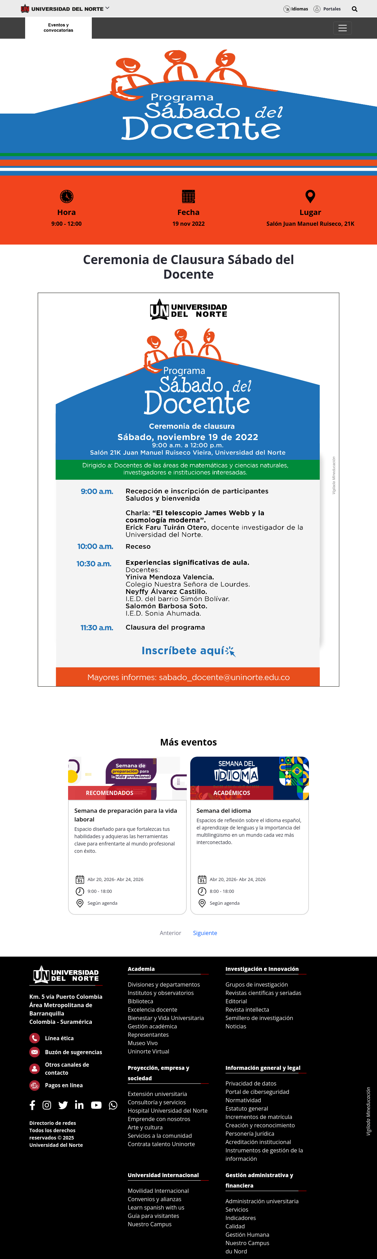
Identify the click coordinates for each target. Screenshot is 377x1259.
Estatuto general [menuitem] (247, 1108)
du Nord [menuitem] (236, 1251)
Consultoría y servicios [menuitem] (157, 1102)
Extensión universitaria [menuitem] (157, 1094)
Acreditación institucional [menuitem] (258, 1142)
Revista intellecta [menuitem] (247, 1009)
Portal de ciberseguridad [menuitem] (257, 1092)
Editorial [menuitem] (236, 1001)
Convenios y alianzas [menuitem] (155, 1199)
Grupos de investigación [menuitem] (257, 984)
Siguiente (205, 933)
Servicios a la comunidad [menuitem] (160, 1136)
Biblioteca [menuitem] (140, 1001)
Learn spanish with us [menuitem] (156, 1207)
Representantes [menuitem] (148, 1034)
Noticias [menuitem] (236, 1026)
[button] (354, 9)
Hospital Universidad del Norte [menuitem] (168, 1110)
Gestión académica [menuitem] (152, 1026)
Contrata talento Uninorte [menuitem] (161, 1144)
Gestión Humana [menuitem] (247, 1234)
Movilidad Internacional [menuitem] (158, 1191)
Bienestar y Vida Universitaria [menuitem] (166, 1018)
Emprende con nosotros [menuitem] (159, 1119)
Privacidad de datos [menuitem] (251, 1083)
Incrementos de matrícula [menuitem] (259, 1117)
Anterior (170, 933)
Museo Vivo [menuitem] (143, 1043)
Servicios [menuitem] (237, 1209)
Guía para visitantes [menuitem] (153, 1216)
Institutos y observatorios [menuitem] (161, 993)
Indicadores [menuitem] (241, 1218)
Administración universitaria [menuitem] (262, 1201)
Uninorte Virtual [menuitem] (148, 1051)
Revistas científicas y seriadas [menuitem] (263, 993)
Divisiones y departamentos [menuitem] (164, 984)
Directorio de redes (52, 1123)
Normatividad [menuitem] (243, 1100)
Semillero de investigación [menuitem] (259, 1018)
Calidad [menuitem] (235, 1226)
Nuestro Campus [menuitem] (150, 1224)
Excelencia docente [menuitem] (152, 1009)
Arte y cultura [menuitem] (145, 1127)
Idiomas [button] (295, 9)
